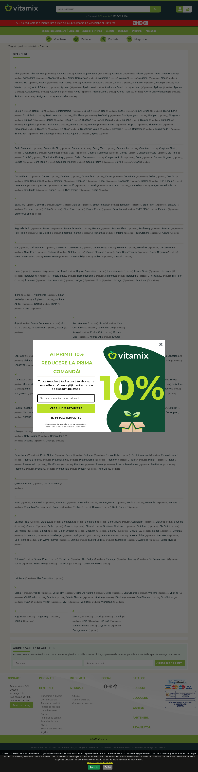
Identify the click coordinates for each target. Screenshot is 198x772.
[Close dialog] (161, 344)
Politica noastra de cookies (100, 762)
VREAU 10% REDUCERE (66, 408)
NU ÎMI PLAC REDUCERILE (66, 417)
